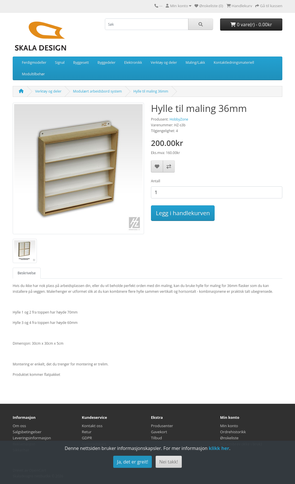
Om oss (19, 425)
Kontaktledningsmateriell (234, 62)
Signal (60, 62)
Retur (87, 431)
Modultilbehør (33, 74)
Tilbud (156, 437)
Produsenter (162, 425)
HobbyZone (178, 119)
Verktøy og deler (164, 62)
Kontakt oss (92, 425)
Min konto (229, 425)
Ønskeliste (229, 437)
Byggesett (81, 62)
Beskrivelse (27, 273)
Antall (155, 181)
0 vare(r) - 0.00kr (251, 24)
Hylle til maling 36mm (150, 91)
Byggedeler (107, 62)
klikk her (219, 448)
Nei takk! (168, 462)
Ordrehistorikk (233, 431)
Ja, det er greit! (132, 462)
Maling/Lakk (195, 62)
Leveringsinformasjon (32, 437)
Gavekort (159, 431)
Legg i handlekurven (183, 213)
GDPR (87, 437)
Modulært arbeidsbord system (97, 91)
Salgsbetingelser (27, 431)
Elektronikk (133, 62)
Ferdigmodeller (34, 62)
